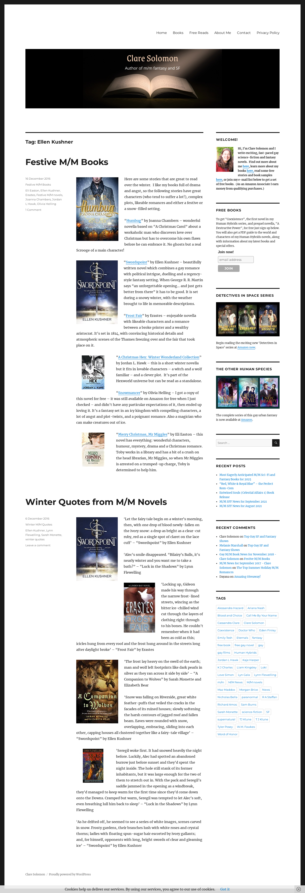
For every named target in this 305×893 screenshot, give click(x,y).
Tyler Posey (225, 726)
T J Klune (262, 719)
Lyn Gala (244, 674)
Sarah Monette (51, 535)
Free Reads (198, 33)
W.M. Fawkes (246, 726)
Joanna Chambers (38, 199)
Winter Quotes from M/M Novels (96, 502)
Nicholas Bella (227, 697)
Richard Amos (227, 704)
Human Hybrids (245, 652)
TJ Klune (245, 719)
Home (161, 33)
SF (268, 712)
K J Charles (225, 667)
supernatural (226, 719)
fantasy (257, 637)
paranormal (250, 697)
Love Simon (226, 674)
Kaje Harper (251, 660)
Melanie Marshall (231, 545)
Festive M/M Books (66, 162)
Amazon (246, 420)
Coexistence (226, 630)
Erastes (30, 195)
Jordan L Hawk (228, 660)
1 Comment (33, 209)
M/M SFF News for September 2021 (243, 501)
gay (260, 645)
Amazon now (246, 347)
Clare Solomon (254, 623)
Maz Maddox (226, 689)
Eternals (242, 637)
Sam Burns (248, 704)
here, (250, 171)
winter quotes (34, 539)
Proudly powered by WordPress (70, 874)
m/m (221, 682)
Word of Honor (227, 734)
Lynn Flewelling (265, 674)
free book (224, 645)
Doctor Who (246, 630)
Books (178, 33)
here (246, 166)
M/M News (235, 682)
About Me (222, 33)
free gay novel (244, 645)
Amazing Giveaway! (247, 577)
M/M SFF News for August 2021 (240, 506)
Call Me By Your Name (261, 615)
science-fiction (252, 712)
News (266, 689)
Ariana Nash (256, 608)
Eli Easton (32, 190)
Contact (244, 33)
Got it (225, 889)
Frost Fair (134, 315)
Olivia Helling (46, 203)
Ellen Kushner (50, 190)
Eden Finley (267, 630)
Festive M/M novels (49, 195)
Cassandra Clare (229, 623)
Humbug (133, 220)
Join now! (226, 252)
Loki (264, 667)
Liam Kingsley (246, 667)
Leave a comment (37, 545)
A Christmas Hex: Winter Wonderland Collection (158, 357)
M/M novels (254, 682)
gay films (224, 652)
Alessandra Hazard (230, 608)
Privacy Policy (268, 33)
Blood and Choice (230, 615)
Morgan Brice (248, 689)
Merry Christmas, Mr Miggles (142, 434)
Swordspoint (136, 262)
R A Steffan (269, 697)
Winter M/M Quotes (38, 524)
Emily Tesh (225, 637)
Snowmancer (129, 393)
